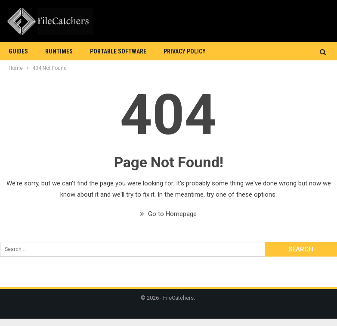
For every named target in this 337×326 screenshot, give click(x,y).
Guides (18, 51)
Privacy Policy (185, 51)
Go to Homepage (168, 214)
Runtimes (59, 51)
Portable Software (118, 51)
